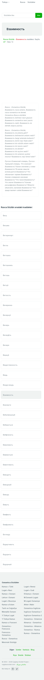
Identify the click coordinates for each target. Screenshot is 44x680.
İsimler (18, 650)
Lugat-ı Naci (7, 590)
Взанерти (7, 405)
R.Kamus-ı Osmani (31, 594)
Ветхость (7, 295)
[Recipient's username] (18, 15)
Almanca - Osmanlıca (32, 623)
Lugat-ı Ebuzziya (9, 601)
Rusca (22, 2)
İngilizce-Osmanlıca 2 (33, 615)
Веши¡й (6, 355)
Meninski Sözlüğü (9, 642)
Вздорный (7, 564)
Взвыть (6, 505)
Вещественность (10, 365)
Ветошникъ (8, 265)
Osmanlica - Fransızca (7, 627)
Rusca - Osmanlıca (9, 639)
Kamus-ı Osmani (8, 594)
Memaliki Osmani (9, 612)
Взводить (7, 475)
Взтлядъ (6, 535)
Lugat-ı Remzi (29, 587)
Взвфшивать (8, 525)
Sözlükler (31, 2)
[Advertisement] (22, 78)
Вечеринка (7, 305)
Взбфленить (8, 435)
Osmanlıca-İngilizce (32, 608)
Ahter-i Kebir (29, 605)
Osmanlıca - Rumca (32, 630)
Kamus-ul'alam (8, 605)
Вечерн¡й (7, 315)
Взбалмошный (9, 415)
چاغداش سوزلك (21, 664)
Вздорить (7, 554)
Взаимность (8, 395)
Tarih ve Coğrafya (9, 608)
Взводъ (6, 495)
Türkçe (5, 2)
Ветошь (6, 275)
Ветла (5, 245)
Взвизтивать (8, 465)
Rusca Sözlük (8, 39)
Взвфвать (7, 515)
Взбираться (8, 425)
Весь (5, 216)
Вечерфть (7, 335)
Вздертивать (8, 544)
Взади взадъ (8, 385)
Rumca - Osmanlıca (32, 633)
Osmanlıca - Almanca (32, 626)
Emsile (20, 655)
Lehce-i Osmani (8, 597)
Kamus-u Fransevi (9, 623)
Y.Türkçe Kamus (8, 619)
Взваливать (8, 445)
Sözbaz (28, 655)
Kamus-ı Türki (7, 587)
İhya (15, 655)
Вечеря (6, 345)
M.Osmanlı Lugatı (31, 597)
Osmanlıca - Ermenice (33, 619)
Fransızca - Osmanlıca (6, 633)
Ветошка (6, 255)
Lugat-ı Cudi (29, 590)
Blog (32, 650)
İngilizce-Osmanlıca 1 (33, 612)
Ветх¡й (5, 285)
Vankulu (26, 650)
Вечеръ (6, 325)
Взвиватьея (8, 455)
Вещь (5, 375)
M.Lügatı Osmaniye (32, 601)
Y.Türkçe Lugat (8, 615)
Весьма (6, 225)
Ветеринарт (8, 235)
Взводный (7, 485)
